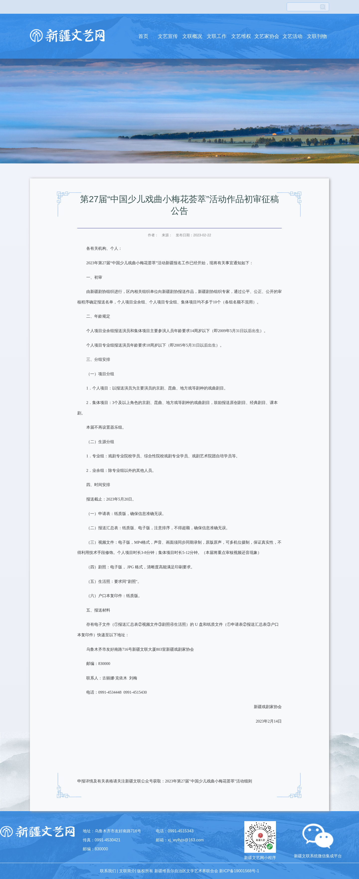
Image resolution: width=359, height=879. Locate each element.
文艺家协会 (266, 36)
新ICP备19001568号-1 (239, 871)
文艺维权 (241, 36)
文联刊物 (317, 36)
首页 (143, 36)
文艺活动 (292, 36)
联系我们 (108, 871)
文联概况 (192, 36)
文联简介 (127, 871)
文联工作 (217, 36)
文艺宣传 (168, 36)
